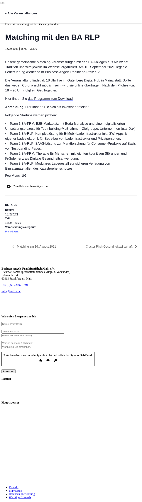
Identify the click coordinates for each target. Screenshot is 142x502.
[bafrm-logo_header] (55, 58)
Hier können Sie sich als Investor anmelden (57, 107)
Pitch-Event (11, 231)
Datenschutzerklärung (22, 494)
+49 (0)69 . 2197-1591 (14, 284)
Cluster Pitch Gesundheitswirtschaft (109, 246)
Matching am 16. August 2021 (36, 246)
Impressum (15, 490)
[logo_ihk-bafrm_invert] (29, 395)
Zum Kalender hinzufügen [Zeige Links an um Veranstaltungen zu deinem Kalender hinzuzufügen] (28, 186)
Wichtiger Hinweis (20, 497)
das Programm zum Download (50, 99)
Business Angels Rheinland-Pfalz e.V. (72, 72)
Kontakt (13, 487)
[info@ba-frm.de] (11, 291)
